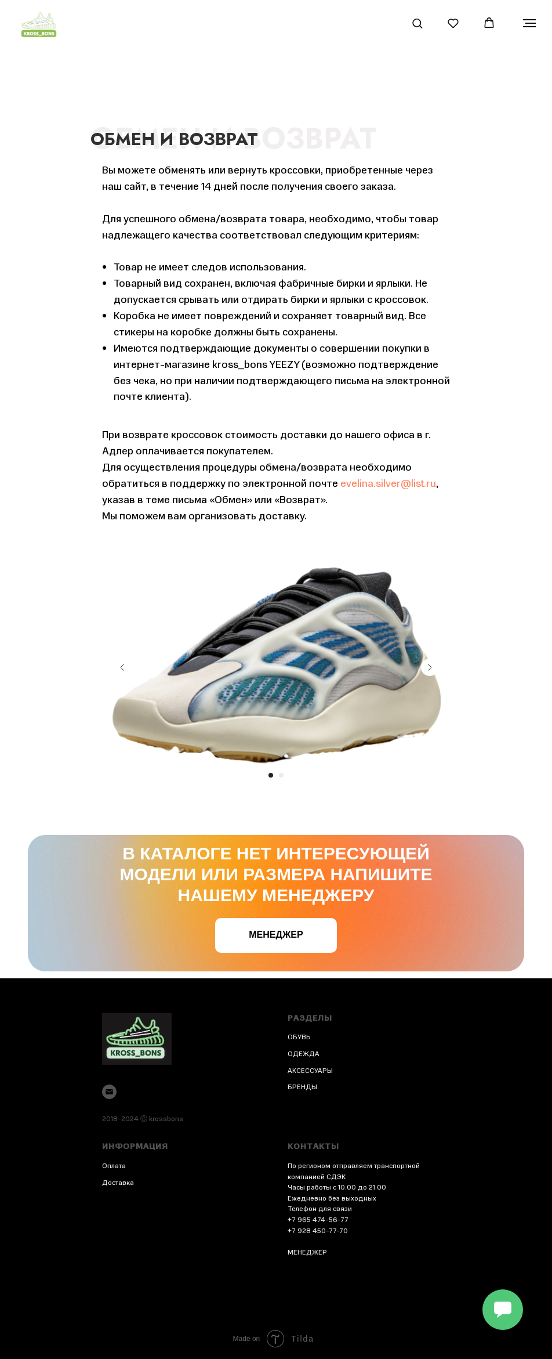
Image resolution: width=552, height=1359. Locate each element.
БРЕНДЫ (302, 1086)
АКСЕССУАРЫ (310, 1070)
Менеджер (276, 934)
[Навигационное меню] (529, 23)
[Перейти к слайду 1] (270, 775)
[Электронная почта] (109, 1092)
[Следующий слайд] (429, 667)
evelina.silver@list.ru (388, 483)
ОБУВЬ (299, 1037)
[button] (417, 22)
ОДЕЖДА (303, 1053)
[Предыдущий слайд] (122, 667)
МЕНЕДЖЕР (307, 1252)
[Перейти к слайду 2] (281, 775)
